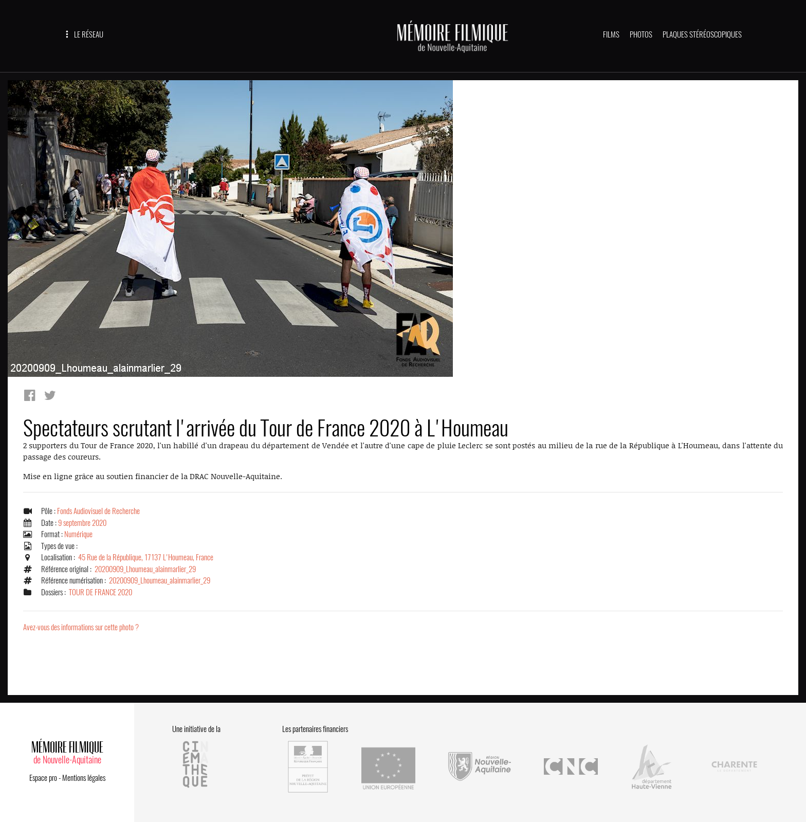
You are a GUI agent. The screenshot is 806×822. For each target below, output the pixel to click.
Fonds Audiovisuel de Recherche (98, 511)
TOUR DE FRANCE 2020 (100, 592)
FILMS (611, 34)
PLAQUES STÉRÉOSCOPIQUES (702, 34)
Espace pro (43, 778)
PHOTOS (641, 34)
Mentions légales (83, 778)
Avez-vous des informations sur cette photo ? (81, 627)
